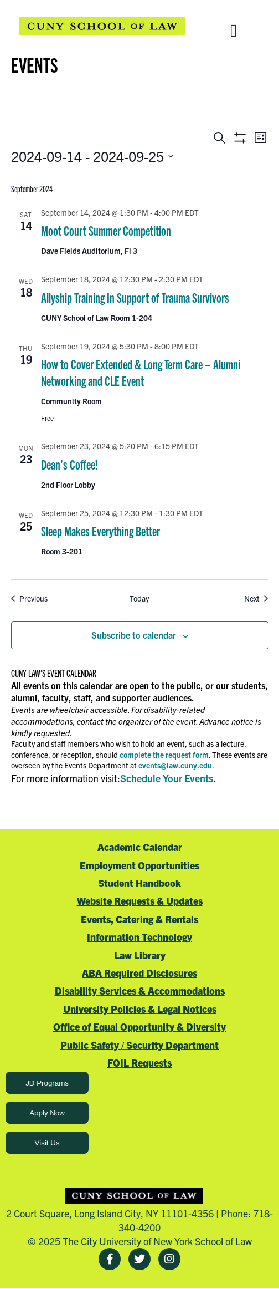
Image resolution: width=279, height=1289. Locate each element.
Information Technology (139, 936)
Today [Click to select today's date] (139, 598)
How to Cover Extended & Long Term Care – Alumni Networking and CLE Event (140, 372)
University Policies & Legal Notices (139, 1008)
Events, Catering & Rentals (139, 919)
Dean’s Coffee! (69, 464)
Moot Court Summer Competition (106, 230)
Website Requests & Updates (140, 900)
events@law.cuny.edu (175, 765)
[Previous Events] (29, 598)
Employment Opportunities (139, 865)
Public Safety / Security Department (139, 1044)
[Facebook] (110, 1259)
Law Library (140, 955)
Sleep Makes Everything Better (100, 530)
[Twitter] (139, 1259)
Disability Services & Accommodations (140, 990)
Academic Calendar (139, 846)
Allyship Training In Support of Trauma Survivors (135, 297)
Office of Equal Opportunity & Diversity (139, 1026)
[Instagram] (169, 1259)
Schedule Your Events (166, 778)
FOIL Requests (139, 1062)
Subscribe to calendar (133, 634)
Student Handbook (139, 883)
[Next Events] (256, 598)
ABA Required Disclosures (139, 972)
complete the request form (164, 755)
